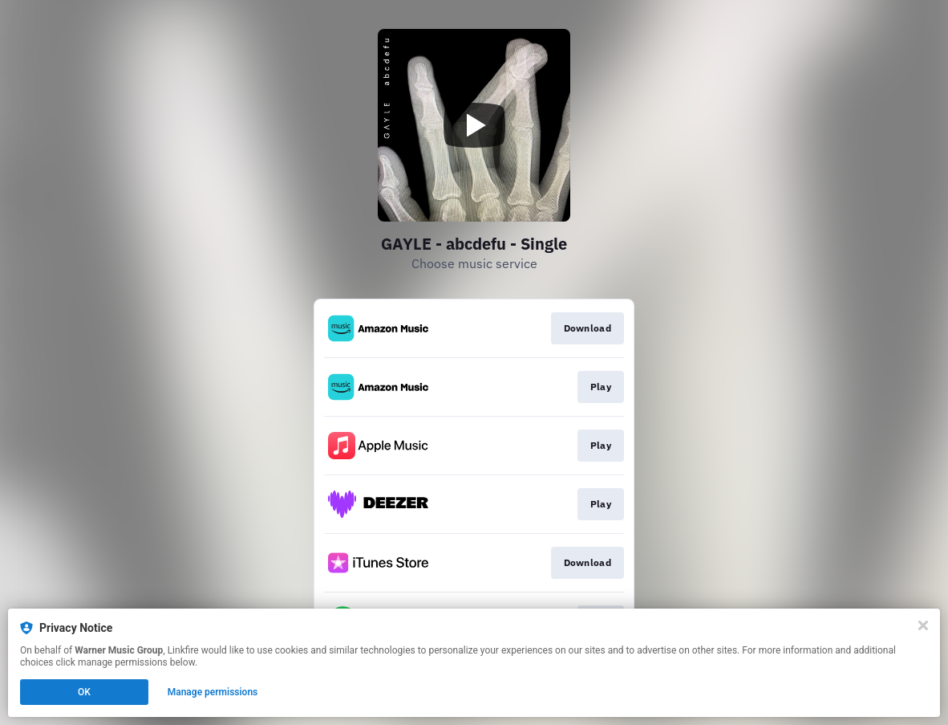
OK (84, 692)
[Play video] (474, 125)
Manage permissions (213, 692)
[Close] (923, 625)
